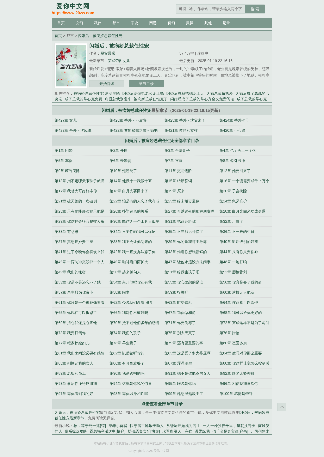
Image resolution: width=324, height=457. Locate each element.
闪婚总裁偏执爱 (220, 93)
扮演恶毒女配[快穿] (144, 431)
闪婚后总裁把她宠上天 (185, 93)
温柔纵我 (202, 431)
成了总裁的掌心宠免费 (83, 99)
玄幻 (79, 23)
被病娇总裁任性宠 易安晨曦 (97, 93)
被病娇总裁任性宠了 (151, 99)
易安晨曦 (107, 53)
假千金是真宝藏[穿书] (230, 431)
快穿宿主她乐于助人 (147, 426)
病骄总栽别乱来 (118, 99)
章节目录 (146, 84)
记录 (226, 23)
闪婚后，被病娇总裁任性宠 (100, 36)
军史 (134, 23)
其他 (208, 23)
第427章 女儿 (119, 61)
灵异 (189, 23)
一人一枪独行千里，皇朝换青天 (229, 426)
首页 (61, 23)
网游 (153, 23)
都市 (116, 23)
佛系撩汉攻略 (76, 431)
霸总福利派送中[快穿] (107, 431)
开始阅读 (106, 84)
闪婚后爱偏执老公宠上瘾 (143, 93)
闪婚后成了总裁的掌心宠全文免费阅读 (202, 99)
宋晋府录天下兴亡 (177, 431)
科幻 (171, 23)
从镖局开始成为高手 (183, 426)
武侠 (97, 23)
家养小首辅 (117, 426)
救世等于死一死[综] (90, 426)
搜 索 (255, 9)
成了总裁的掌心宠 (252, 99)
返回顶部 (281, 407)
